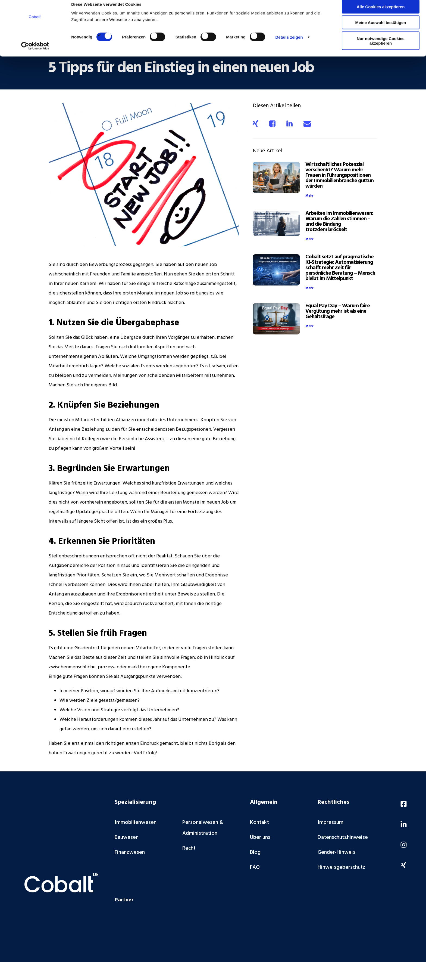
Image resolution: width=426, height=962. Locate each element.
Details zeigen (289, 44)
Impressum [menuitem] (330, 822)
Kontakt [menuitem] (259, 822)
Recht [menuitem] (189, 848)
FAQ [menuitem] (255, 867)
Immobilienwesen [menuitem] (135, 822)
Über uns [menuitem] (260, 837)
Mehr (309, 195)
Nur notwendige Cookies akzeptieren (381, 47)
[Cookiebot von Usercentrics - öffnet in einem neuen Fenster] (35, 53)
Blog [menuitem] (255, 852)
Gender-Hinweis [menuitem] (336, 852)
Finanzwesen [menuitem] (130, 852)
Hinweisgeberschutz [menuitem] (341, 867)
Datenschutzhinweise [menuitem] (343, 837)
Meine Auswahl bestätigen (380, 29)
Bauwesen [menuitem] (127, 837)
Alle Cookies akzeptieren (381, 13)
